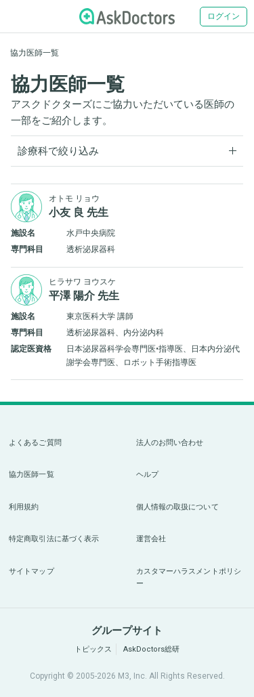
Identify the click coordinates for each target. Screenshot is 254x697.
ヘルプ (147, 474)
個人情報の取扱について (177, 507)
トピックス (93, 649)
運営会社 (151, 538)
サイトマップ (31, 571)
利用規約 (24, 507)
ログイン (223, 16)
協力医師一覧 (31, 474)
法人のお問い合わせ (170, 442)
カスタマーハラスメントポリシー (189, 577)
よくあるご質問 (35, 442)
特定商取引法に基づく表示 (54, 538)
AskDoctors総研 (151, 649)
